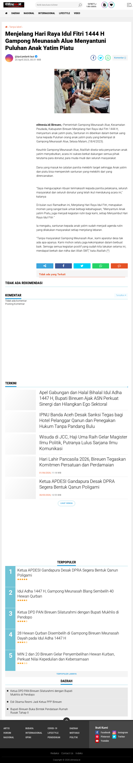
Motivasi (74, 732)
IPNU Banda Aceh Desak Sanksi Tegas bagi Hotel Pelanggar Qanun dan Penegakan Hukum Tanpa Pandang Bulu (81, 420)
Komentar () (120, 57)
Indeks (79, 753)
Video (77, 13)
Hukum (7, 732)
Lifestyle (64, 13)
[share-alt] (44, 265)
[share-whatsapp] (108, 58)
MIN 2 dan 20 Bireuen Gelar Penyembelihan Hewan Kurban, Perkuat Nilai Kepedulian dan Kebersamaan (66, 656)
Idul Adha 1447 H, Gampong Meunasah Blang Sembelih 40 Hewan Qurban (65, 593)
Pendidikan (54, 737)
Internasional (46, 13)
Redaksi (55, 753)
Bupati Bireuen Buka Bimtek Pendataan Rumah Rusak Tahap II (39, 710)
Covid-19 (52, 728)
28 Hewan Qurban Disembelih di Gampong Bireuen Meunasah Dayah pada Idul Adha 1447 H (68, 635)
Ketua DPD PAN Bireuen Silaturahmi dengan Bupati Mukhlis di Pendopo (68, 614)
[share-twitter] (100, 58)
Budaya (29, 728)
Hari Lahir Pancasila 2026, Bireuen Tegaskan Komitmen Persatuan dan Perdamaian (82, 462)
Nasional (29, 13)
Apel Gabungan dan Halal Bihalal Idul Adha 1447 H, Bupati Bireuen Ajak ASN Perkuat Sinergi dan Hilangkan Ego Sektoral (80, 398)
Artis (6, 728)
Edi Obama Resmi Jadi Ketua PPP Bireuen (36, 702)
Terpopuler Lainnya (66, 674)
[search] (59, 5)
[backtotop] (66, 720)
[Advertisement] (66, 534)
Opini (28, 737)
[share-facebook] (93, 58)
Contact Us (67, 753)
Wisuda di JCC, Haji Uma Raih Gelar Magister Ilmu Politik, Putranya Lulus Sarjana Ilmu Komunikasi (83, 442)
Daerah (15, 13)
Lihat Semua (66, 503)
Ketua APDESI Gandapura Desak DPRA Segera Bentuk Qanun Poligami (77, 484)
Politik (74, 737)
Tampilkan (121, 295)
